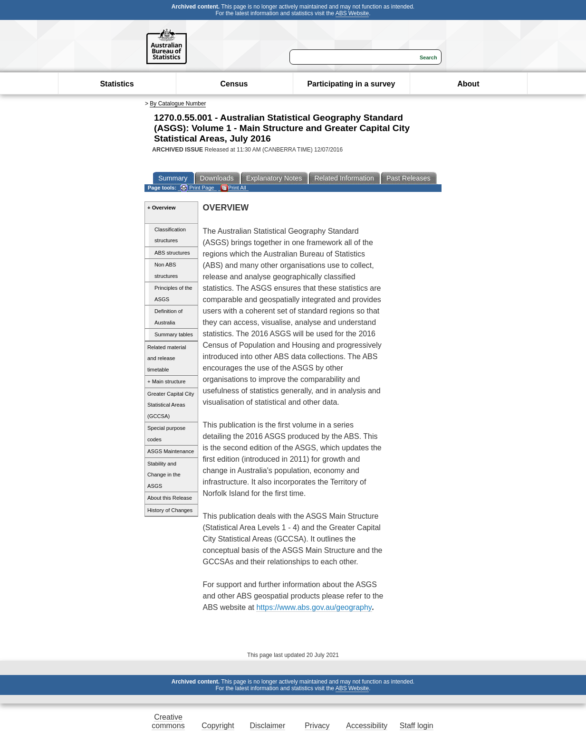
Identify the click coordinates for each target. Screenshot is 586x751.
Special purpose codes (166, 433)
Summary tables (173, 334)
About (468, 84)
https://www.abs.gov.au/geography (314, 607)
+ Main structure (166, 381)
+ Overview (161, 207)
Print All (233, 188)
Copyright (218, 726)
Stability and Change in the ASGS (164, 475)
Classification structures (170, 235)
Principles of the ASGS (173, 293)
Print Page (197, 188)
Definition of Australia (168, 316)
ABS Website (352, 13)
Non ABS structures (166, 270)
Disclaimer (268, 726)
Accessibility (366, 726)
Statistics (117, 84)
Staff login (416, 726)
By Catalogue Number (178, 103)
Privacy (317, 726)
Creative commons (168, 721)
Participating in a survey (351, 84)
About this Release (169, 498)
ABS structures (172, 253)
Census (234, 84)
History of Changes (169, 510)
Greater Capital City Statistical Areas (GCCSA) (170, 405)
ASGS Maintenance (170, 451)
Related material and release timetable (166, 358)
